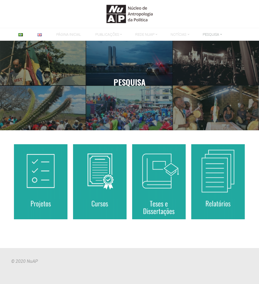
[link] (87, 47)
